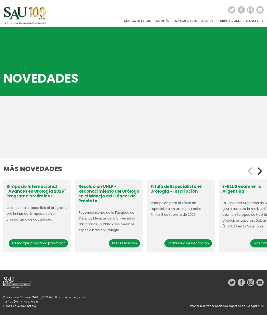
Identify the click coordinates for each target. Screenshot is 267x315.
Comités (162, 21)
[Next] (259, 171)
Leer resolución (124, 243)
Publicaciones (229, 21)
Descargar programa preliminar (38, 243)
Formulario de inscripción (188, 243)
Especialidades (185, 21)
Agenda (207, 21)
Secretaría (255, 21)
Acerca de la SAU (137, 21)
